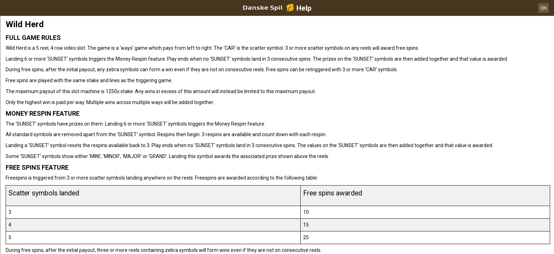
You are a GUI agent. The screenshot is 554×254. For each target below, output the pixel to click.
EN (544, 8)
